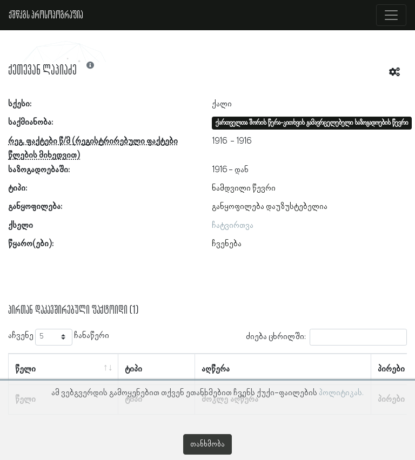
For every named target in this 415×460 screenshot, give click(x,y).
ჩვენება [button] (227, 244)
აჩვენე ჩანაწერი (58, 337)
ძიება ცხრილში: (326, 337)
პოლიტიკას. (341, 393)
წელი (25, 369)
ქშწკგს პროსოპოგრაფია (46, 15)
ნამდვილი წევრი (244, 188)
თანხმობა (207, 444)
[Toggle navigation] (391, 15)
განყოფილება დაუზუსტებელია (269, 207)
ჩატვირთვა (232, 226)
